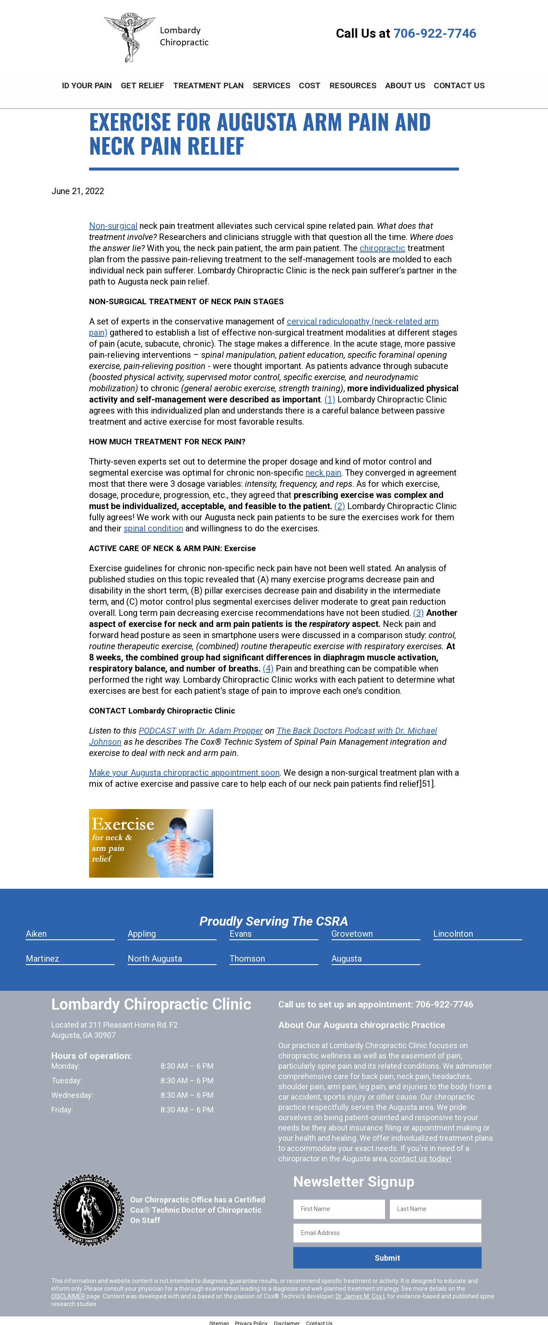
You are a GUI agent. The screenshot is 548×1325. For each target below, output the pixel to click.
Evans (240, 929)
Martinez (43, 954)
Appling (142, 929)
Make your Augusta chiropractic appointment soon (184, 768)
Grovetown (352, 929)
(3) (418, 608)
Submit (387, 1253)
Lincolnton (453, 929)
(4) (268, 664)
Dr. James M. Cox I (360, 1291)
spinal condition (153, 524)
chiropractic (382, 243)
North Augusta (155, 954)
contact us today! (419, 1153)
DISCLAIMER (68, 1291)
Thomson (247, 954)
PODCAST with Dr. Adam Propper (201, 726)
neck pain (323, 468)
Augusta (346, 954)
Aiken (36, 929)
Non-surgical (113, 221)
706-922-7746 (435, 33)
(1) (330, 395)
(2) (339, 501)
